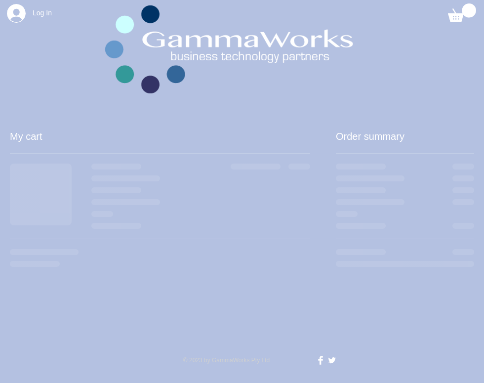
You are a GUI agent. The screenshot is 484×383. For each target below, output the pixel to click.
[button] (462, 12)
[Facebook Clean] (320, 360)
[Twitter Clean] (331, 360)
